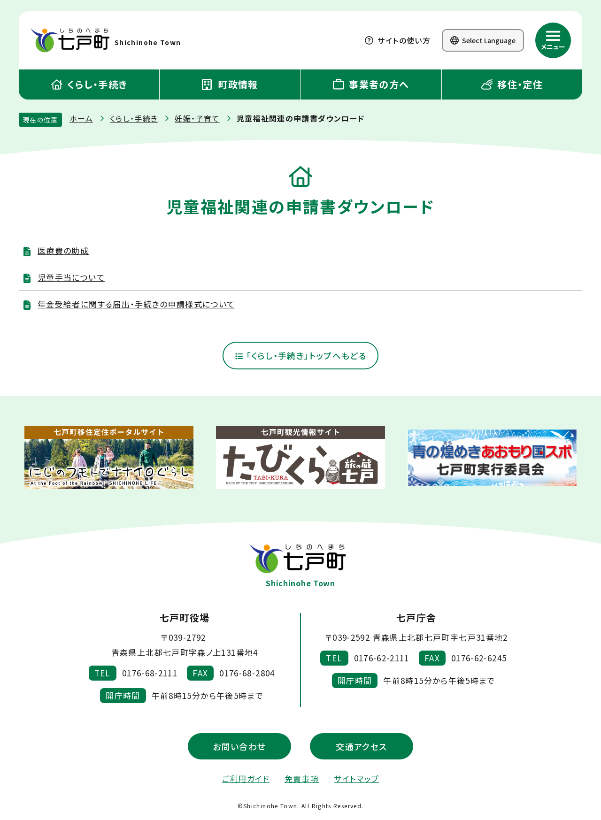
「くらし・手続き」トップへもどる (300, 356)
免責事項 (302, 778)
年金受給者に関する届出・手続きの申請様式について (136, 304)
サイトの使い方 (398, 40)
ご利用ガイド (246, 778)
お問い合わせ (239, 746)
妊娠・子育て (197, 118)
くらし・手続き (89, 84)
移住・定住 (512, 84)
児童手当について (71, 277)
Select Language (483, 40)
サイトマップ (356, 778)
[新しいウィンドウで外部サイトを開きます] (108, 458)
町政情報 (230, 84)
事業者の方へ (371, 84)
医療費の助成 (63, 250)
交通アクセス (361, 746)
